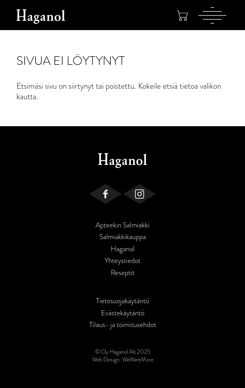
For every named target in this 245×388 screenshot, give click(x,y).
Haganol (123, 249)
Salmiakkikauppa (122, 237)
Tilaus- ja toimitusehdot (122, 325)
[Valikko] (212, 15)
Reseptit (123, 273)
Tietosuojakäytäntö (122, 301)
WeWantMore (137, 359)
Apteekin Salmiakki (122, 225)
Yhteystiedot (122, 261)
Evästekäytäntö (122, 313)
